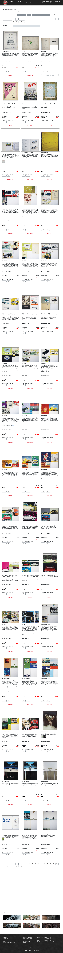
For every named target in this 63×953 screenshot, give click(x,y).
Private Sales (32, 2)
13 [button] (47, 18)
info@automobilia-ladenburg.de (47, 941)
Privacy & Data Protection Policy (9, 942)
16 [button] (56, 18)
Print (55, 14)
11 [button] (41, 18)
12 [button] (44, 18)
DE (59, 1)
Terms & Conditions (7, 940)
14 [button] (50, 18)
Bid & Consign (43, 2)
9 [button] (35, 18)
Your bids (46, 14)
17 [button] (4, 21)
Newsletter (51, 1)
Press (51, 2)
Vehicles (37, 2)
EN (61, 1)
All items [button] (26, 25)
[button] (6, 19)
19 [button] (10, 21)
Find (22, 14)
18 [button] (7, 21)
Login (47, 1)
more (13, 425)
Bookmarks (36, 14)
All (29, 14)
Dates (27, 2)
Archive (47, 2)
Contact (56, 1)
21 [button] (16, 21)
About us (55, 2)
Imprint (4, 941)
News (24, 2)
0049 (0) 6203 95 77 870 (46, 937)
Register (44, 1)
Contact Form (5, 938)
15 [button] (53, 18)
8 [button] (32, 18)
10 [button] (38, 18)
